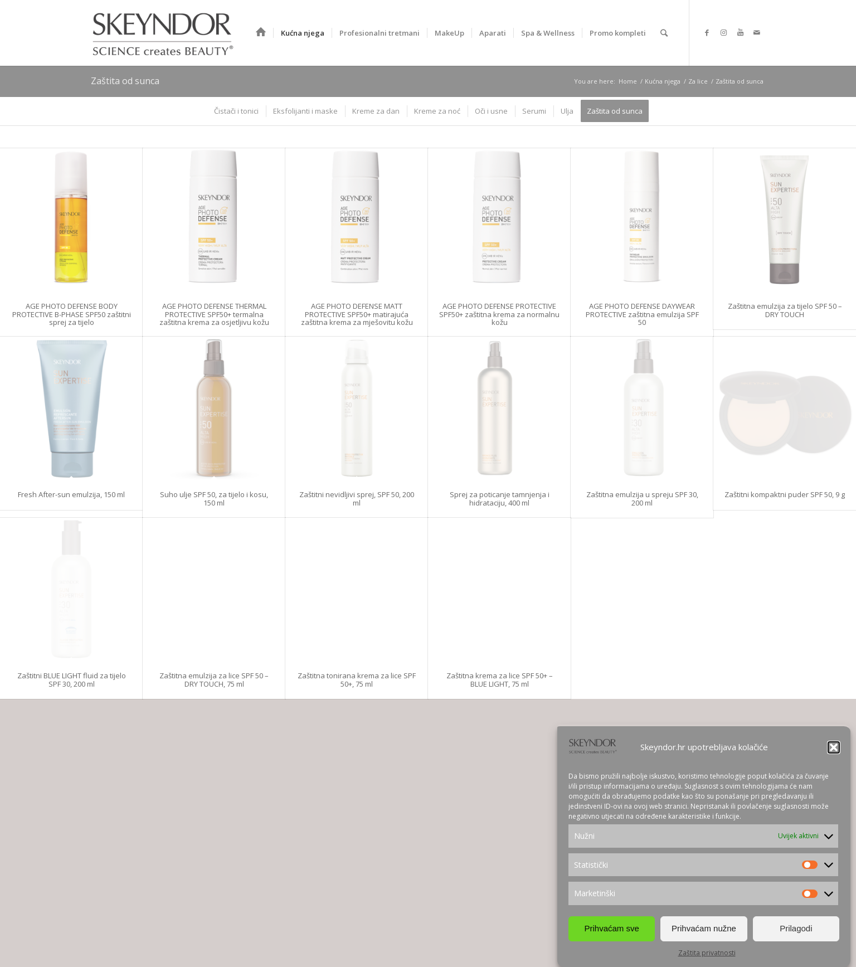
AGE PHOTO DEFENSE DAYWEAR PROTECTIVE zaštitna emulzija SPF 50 (642, 314)
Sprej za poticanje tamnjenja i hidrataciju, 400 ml (499, 498)
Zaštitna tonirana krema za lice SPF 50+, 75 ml (357, 679)
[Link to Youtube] (740, 32)
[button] (833, 747)
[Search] (664, 33)
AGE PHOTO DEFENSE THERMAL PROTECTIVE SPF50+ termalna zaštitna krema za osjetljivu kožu (214, 314)
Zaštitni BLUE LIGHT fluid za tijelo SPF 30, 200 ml (71, 679)
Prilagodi (796, 928)
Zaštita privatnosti (707, 953)
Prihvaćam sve (611, 928)
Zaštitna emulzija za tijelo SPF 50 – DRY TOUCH (785, 310)
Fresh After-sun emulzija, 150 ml (71, 494)
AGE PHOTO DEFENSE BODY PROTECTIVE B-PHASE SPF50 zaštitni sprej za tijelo (71, 314)
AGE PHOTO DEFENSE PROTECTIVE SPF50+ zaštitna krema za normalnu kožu (499, 314)
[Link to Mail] (756, 32)
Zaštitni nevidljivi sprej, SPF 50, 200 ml (356, 498)
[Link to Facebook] (706, 32)
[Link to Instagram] (723, 32)
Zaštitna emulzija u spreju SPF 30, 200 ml (642, 498)
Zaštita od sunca (125, 81)
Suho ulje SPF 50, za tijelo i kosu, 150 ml (214, 498)
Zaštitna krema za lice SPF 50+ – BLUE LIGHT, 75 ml (499, 679)
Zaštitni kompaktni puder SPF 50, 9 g (784, 494)
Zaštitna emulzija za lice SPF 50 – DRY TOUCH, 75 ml (214, 679)
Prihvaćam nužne (704, 928)
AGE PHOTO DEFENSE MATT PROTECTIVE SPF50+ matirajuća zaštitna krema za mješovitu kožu (357, 314)
